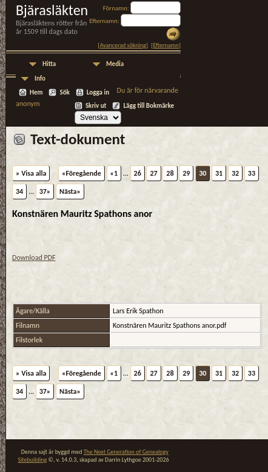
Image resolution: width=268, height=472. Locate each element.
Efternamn (165, 45)
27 (153, 173)
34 (19, 191)
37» (45, 191)
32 (235, 173)
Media (115, 64)
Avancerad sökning (123, 45)
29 (186, 173)
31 (219, 173)
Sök (64, 92)
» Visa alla (31, 173)
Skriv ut (96, 106)
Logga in (98, 92)
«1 (114, 173)
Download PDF (34, 257)
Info (40, 78)
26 (137, 173)
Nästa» (70, 191)
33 (251, 173)
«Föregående (81, 173)
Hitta (49, 64)
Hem (36, 92)
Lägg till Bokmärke (148, 106)
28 (169, 173)
